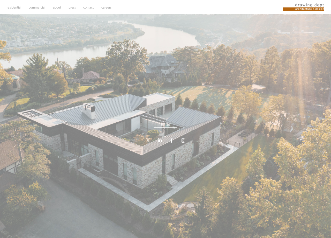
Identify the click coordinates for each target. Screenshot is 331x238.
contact (88, 7)
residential (14, 7)
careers (106, 7)
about (57, 7)
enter (165, 124)
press (72, 7)
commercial (37, 7)
